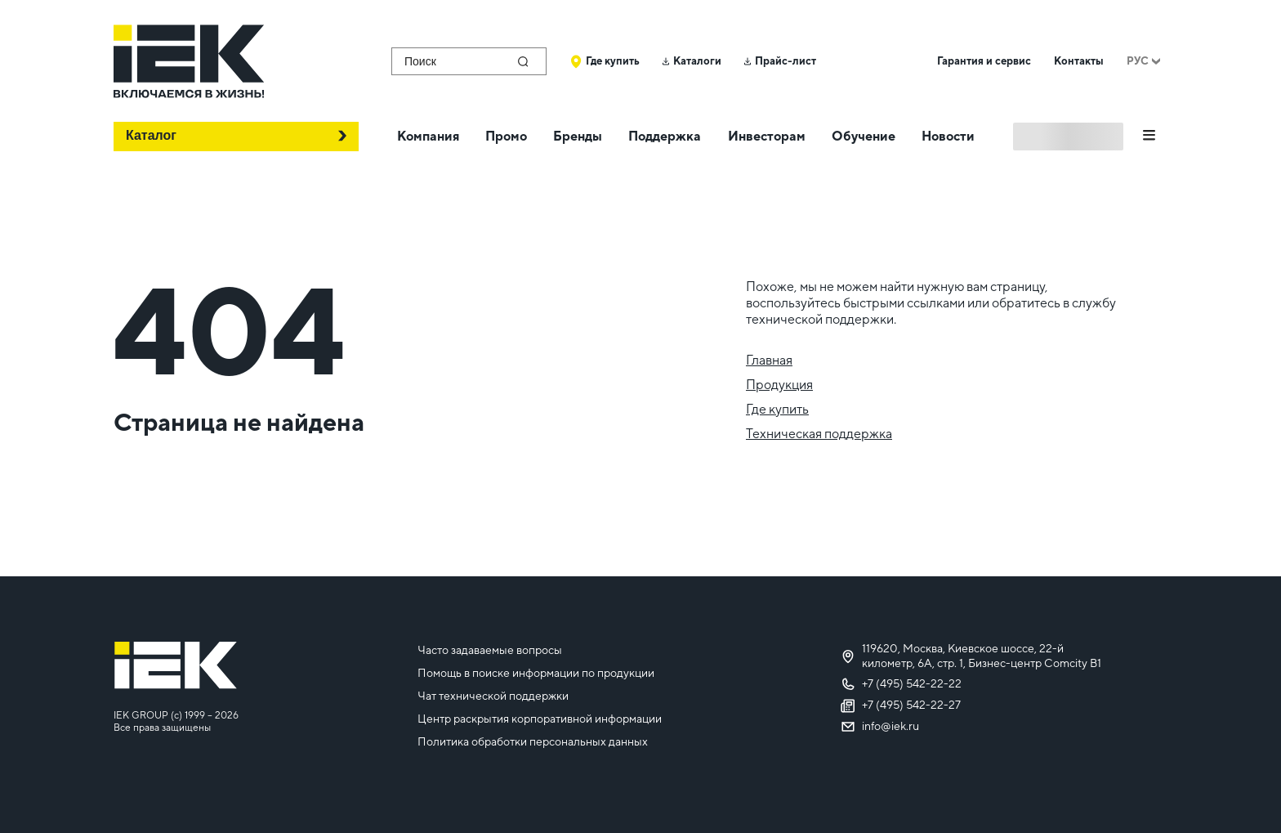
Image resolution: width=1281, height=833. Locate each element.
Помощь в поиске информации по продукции (535, 672)
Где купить (777, 409)
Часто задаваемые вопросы (489, 649)
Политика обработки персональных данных (532, 741)
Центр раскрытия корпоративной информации (539, 718)
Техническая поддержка (819, 433)
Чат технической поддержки (493, 695)
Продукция (779, 384)
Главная (769, 360)
